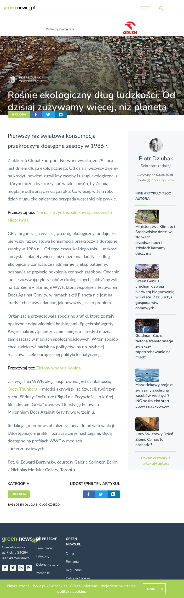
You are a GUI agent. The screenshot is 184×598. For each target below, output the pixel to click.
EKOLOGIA (19, 114)
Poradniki (43, 573)
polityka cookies (71, 591)
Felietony (42, 556)
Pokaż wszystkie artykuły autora (156, 460)
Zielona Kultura (47, 564)
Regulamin (74, 570)
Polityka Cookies (78, 578)
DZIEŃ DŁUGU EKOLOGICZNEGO (38, 505)
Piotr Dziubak (30, 77)
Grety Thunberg (22, 389)
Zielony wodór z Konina (58, 367)
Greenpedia (44, 548)
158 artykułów (163, 180)
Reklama (72, 561)
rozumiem (154, 588)
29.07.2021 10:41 (30, 81)
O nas (70, 553)
